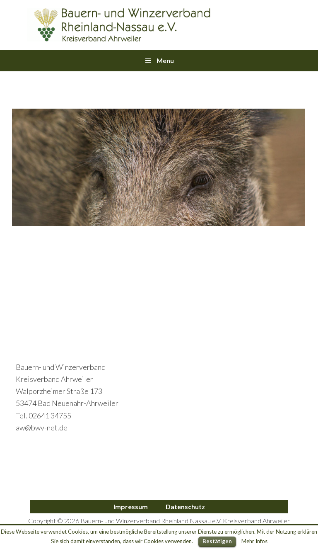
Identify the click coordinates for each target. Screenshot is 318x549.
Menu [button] (165, 60)
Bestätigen (217, 541)
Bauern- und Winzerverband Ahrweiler (119, 24)
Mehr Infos (254, 541)
